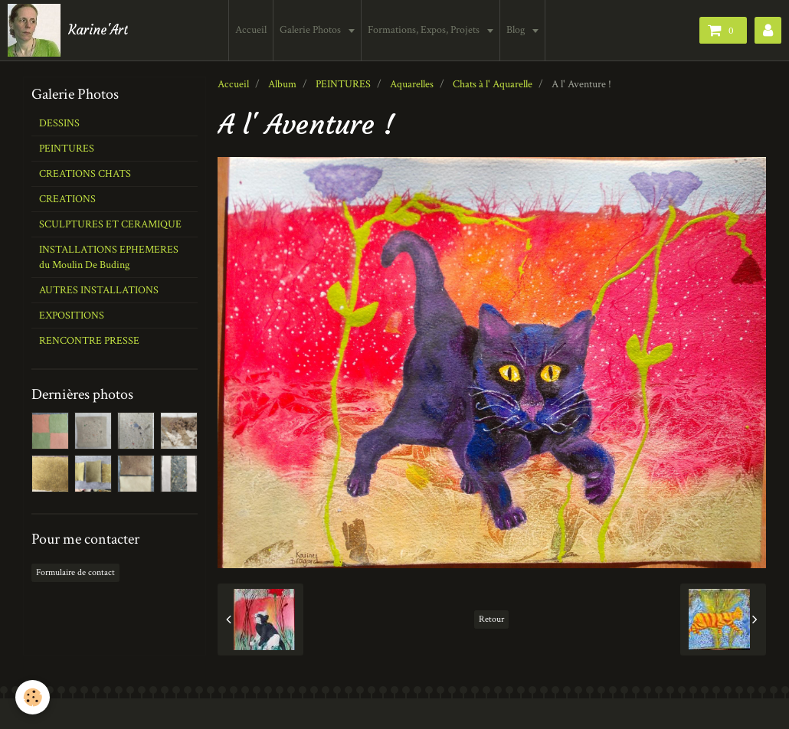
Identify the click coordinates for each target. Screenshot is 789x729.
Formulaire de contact (75, 572)
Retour (491, 619)
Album (282, 84)
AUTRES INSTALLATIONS (99, 290)
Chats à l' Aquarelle (492, 84)
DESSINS (59, 123)
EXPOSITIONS (71, 315)
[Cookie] (32, 697)
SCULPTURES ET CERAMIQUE (110, 224)
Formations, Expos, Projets (425, 30)
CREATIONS (67, 199)
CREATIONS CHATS (85, 174)
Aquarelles (412, 84)
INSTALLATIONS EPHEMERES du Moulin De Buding (108, 257)
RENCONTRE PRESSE (89, 341)
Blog (516, 30)
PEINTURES (343, 84)
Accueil (251, 30)
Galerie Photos (311, 30)
